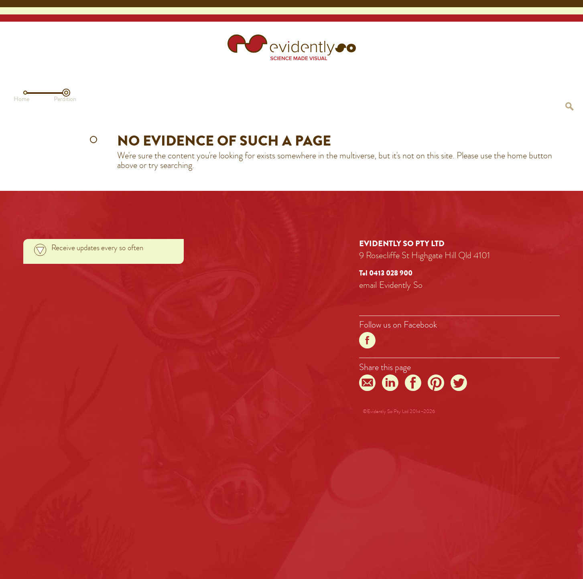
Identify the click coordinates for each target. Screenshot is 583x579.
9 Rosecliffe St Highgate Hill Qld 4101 (424, 255)
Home (21, 99)
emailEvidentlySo (391, 285)
